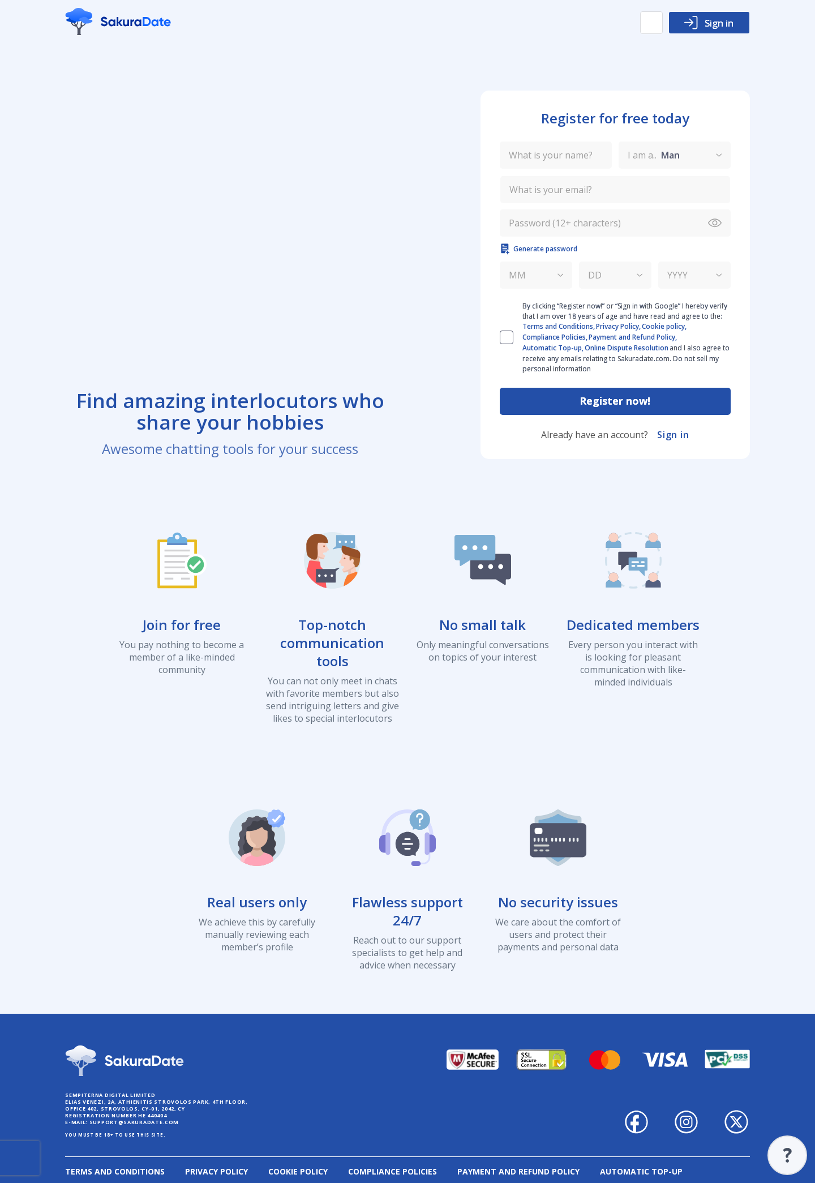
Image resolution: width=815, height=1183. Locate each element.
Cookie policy (298, 1171)
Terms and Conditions (115, 1171)
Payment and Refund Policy (518, 1171)
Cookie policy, (664, 326)
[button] (651, 22)
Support (787, 1155)
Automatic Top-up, (553, 348)
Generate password (538, 249)
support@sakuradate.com (134, 1122)
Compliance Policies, (554, 337)
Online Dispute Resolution (626, 348)
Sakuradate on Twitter (736, 1121)
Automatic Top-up (641, 1171)
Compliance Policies (392, 1171)
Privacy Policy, (618, 326)
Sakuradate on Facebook (636, 1121)
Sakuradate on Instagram (686, 1121)
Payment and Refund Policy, (633, 337)
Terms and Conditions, (558, 326)
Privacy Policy (216, 1171)
